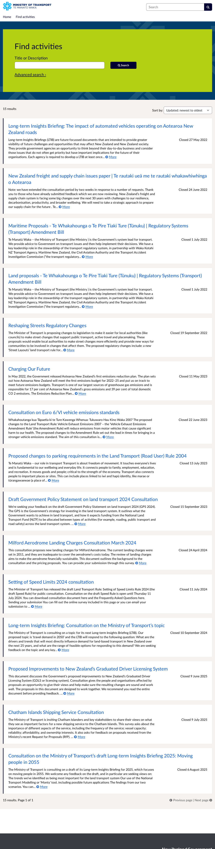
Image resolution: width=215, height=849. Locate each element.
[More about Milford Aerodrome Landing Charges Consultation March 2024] (140, 563)
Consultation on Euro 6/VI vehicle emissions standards (63, 412)
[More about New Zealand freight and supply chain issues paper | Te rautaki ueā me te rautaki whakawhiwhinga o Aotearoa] (64, 206)
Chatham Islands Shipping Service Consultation (56, 712)
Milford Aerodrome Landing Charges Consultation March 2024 (72, 542)
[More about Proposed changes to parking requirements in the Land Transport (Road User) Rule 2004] (53, 480)
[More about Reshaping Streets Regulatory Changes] (68, 350)
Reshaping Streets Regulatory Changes (47, 325)
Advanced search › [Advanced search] (30, 74)
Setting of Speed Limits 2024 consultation (51, 582)
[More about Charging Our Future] (80, 393)
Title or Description (31, 58)
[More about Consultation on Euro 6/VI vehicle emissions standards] (108, 437)
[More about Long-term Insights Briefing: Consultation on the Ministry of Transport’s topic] (63, 650)
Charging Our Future (29, 369)
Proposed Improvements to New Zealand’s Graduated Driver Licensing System (88, 668)
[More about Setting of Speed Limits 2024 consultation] (36, 606)
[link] (181, 800)
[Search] (208, 7)
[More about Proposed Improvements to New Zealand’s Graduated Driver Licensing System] (68, 693)
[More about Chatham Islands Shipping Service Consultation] (79, 737)
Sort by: (157, 110)
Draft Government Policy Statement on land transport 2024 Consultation (83, 499)
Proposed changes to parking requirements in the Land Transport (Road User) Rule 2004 (97, 456)
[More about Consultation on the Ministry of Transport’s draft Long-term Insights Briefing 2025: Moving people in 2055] (41, 786)
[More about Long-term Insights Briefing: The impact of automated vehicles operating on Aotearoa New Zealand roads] (110, 157)
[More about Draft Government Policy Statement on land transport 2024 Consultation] (80, 524)
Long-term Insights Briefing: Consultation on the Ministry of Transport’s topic (86, 625)
